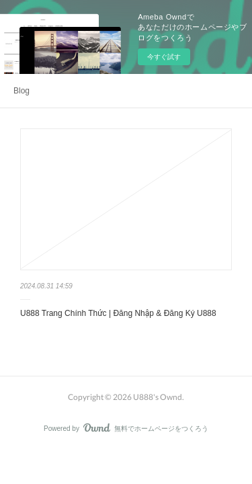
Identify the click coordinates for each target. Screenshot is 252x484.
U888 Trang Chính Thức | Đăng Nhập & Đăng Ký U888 (118, 313)
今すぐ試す (164, 57)
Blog (21, 90)
